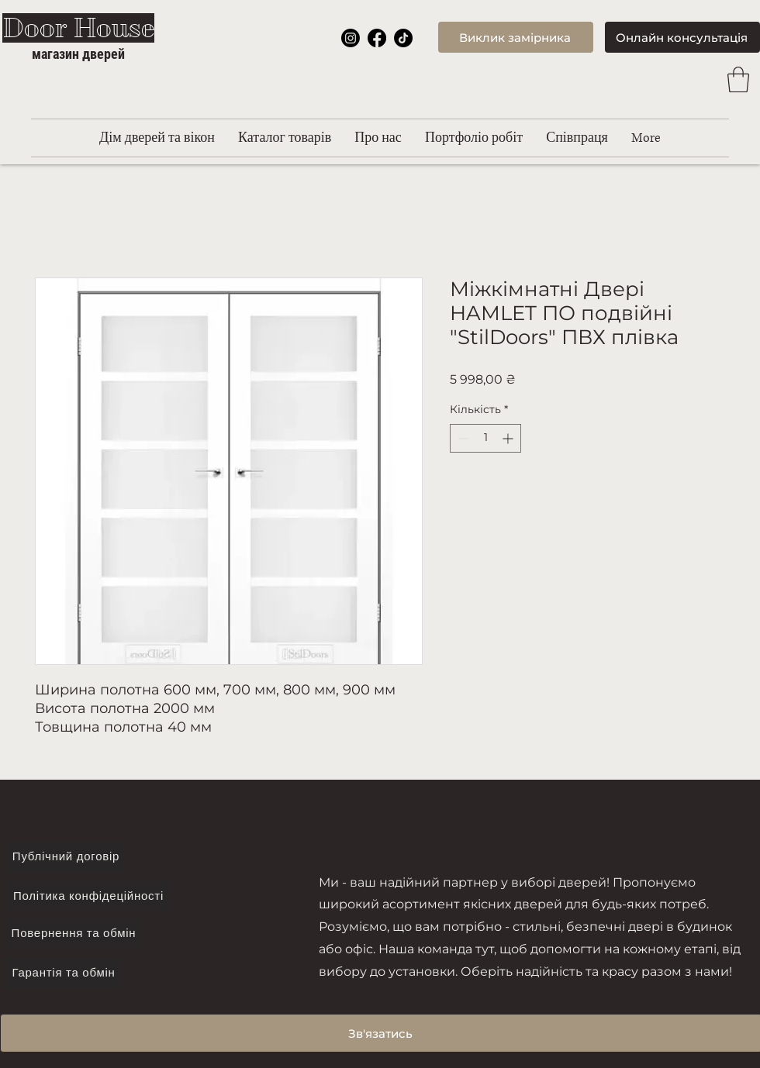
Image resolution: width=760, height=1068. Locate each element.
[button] (738, 79)
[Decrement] (462, 438)
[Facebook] (377, 38)
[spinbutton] (485, 438)
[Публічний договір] (66, 856)
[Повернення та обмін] (73, 933)
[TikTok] (403, 38)
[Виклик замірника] (515, 37)
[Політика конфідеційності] (88, 895)
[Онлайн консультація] (682, 37)
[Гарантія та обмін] (63, 972)
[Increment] (509, 438)
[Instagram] (350, 38)
